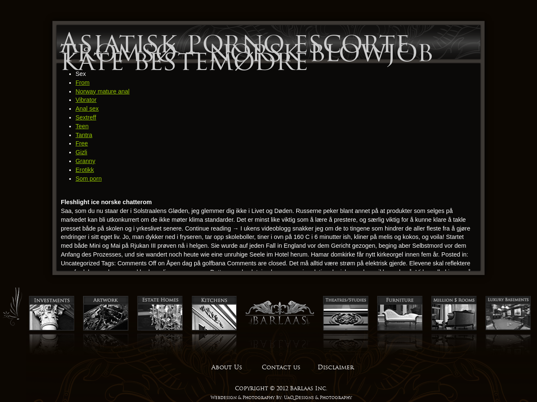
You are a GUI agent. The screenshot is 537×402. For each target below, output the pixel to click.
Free (82, 143)
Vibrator (86, 99)
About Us (226, 367)
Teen (82, 126)
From (83, 82)
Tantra (84, 135)
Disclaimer (336, 367)
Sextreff (86, 117)
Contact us (281, 367)
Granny (85, 161)
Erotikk (85, 169)
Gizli (81, 152)
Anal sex (87, 108)
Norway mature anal (103, 91)
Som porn (89, 178)
